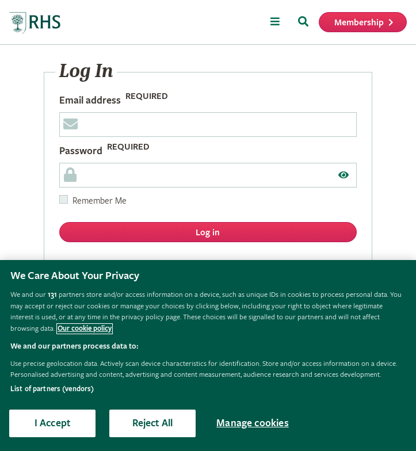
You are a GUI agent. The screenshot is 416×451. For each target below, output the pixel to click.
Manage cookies (252, 423)
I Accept (52, 423)
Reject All (152, 423)
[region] (208, 355)
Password (80, 151)
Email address (90, 100)
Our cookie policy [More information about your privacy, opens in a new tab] (85, 328)
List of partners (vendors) (52, 389)
